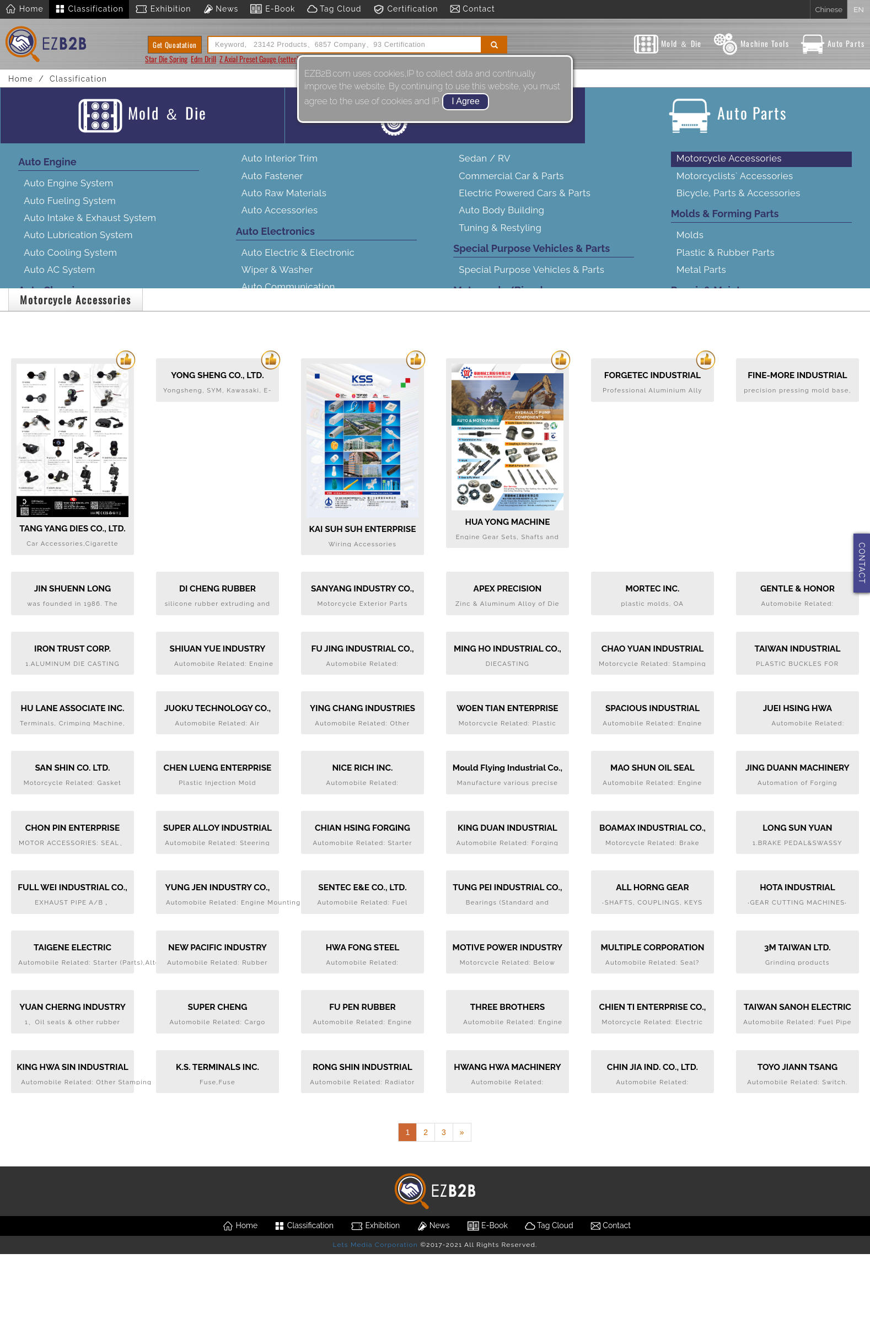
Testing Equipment (718, 398)
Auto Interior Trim (279, 168)
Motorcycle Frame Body (512, 373)
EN (858, 9)
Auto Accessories (279, 219)
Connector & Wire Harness (299, 417)
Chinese (828, 9)
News (220, 9)
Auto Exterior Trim (63, 467)
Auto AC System (59, 279)
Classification (89, 9)
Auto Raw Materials (283, 202)
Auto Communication (288, 296)
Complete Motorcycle (507, 321)
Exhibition (163, 9)
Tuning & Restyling (500, 237)
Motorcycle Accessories (729, 168)
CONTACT (861, 563)
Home (25, 9)
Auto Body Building (501, 219)
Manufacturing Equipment (734, 380)
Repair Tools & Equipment (733, 321)
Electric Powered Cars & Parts (524, 202)
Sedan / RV (485, 168)
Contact (472, 9)
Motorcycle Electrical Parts (518, 425)
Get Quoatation (175, 44)
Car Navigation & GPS (288, 348)
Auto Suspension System (79, 356)
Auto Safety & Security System (308, 383)
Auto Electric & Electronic (298, 261)
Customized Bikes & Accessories (530, 459)
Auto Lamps (50, 449)
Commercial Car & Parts (511, 185)
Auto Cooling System (70, 261)
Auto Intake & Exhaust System (90, 227)
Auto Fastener (272, 185)
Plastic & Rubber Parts (725, 261)
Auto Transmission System (82, 321)
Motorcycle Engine (500, 339)
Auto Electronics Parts (290, 400)
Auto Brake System (66, 373)
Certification (405, 9)
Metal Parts (701, 279)
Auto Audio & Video (284, 314)
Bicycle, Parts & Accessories (738, 202)
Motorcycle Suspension (510, 407)
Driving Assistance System (299, 331)
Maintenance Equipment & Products (756, 339)
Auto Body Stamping (69, 415)
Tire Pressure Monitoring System (313, 434)
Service (693, 415)
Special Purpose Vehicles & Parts (531, 279)
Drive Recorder (274, 366)
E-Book (272, 9)
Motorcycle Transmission (513, 356)
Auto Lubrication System (78, 244)
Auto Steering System (72, 339)
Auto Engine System (68, 192)
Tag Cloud (334, 9)
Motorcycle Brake (497, 390)
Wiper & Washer (277, 279)
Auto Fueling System (70, 210)
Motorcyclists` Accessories (734, 185)
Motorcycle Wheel (499, 442)
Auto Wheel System (67, 432)
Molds (689, 244)
